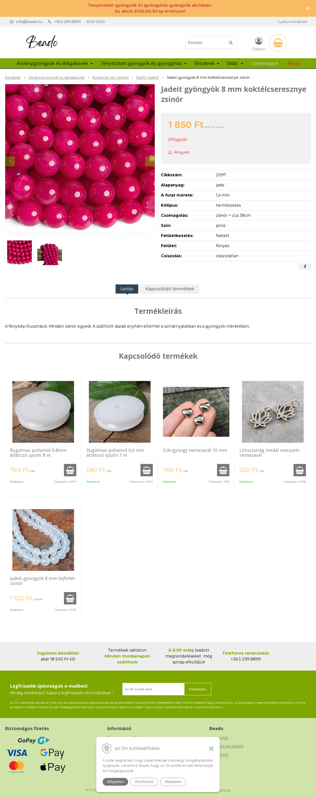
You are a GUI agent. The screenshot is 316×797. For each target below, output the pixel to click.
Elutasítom (173, 782)
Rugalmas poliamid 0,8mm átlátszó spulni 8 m (38, 452)
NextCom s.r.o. (220, 790)
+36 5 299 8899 (67, 22)
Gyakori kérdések (292, 22)
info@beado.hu (29, 22)
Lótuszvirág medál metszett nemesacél (269, 452)
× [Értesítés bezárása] (307, 8)
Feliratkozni (197, 689)
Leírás (126, 289)
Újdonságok (265, 63)
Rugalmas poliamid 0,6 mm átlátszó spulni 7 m (115, 452)
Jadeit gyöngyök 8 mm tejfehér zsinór (42, 580)
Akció (293, 63)
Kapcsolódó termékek (169, 289)
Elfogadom (115, 782)
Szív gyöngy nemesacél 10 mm (195, 450)
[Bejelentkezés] (258, 44)
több (235, 63)
